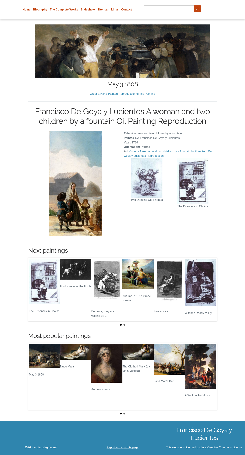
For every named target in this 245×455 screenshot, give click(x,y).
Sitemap (102, 9)
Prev (33, 289)
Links (115, 9)
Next (211, 289)
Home (26, 9)
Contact (126, 9)
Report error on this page (123, 447)
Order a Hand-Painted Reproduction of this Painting (122, 93)
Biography (40, 9)
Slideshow (88, 9)
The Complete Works (64, 9)
